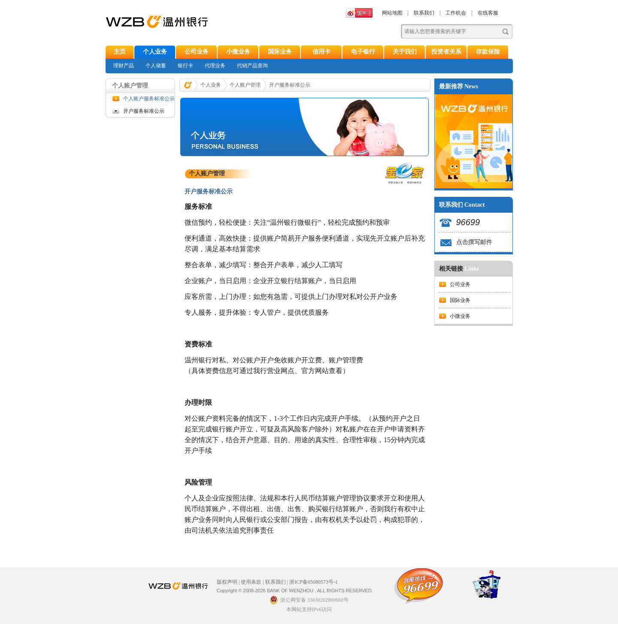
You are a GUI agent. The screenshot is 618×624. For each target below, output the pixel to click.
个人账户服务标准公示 (145, 99)
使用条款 (251, 582)
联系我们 (424, 13)
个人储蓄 (155, 66)
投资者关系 (446, 51)
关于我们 (405, 51)
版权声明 (227, 582)
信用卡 (321, 51)
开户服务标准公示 (143, 111)
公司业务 (197, 51)
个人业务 (155, 51)
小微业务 (238, 51)
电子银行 (363, 51)
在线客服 (488, 13)
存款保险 (488, 51)
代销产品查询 (252, 66)
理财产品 (123, 66)
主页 (120, 51)
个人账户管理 (245, 85)
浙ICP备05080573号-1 (313, 582)
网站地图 (392, 13)
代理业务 (215, 66)
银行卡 (185, 66)
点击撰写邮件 (474, 242)
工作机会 (455, 13)
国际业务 (280, 51)
